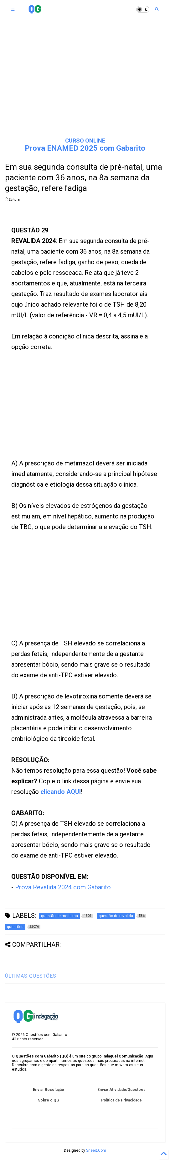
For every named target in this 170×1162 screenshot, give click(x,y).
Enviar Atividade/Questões (121, 1089)
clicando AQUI (60, 791)
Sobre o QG (48, 1100)
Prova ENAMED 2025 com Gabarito (85, 148)
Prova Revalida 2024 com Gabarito (63, 887)
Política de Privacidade (121, 1100)
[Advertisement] (85, 84)
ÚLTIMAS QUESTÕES (30, 976)
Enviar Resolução (48, 1089)
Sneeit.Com (96, 1150)
